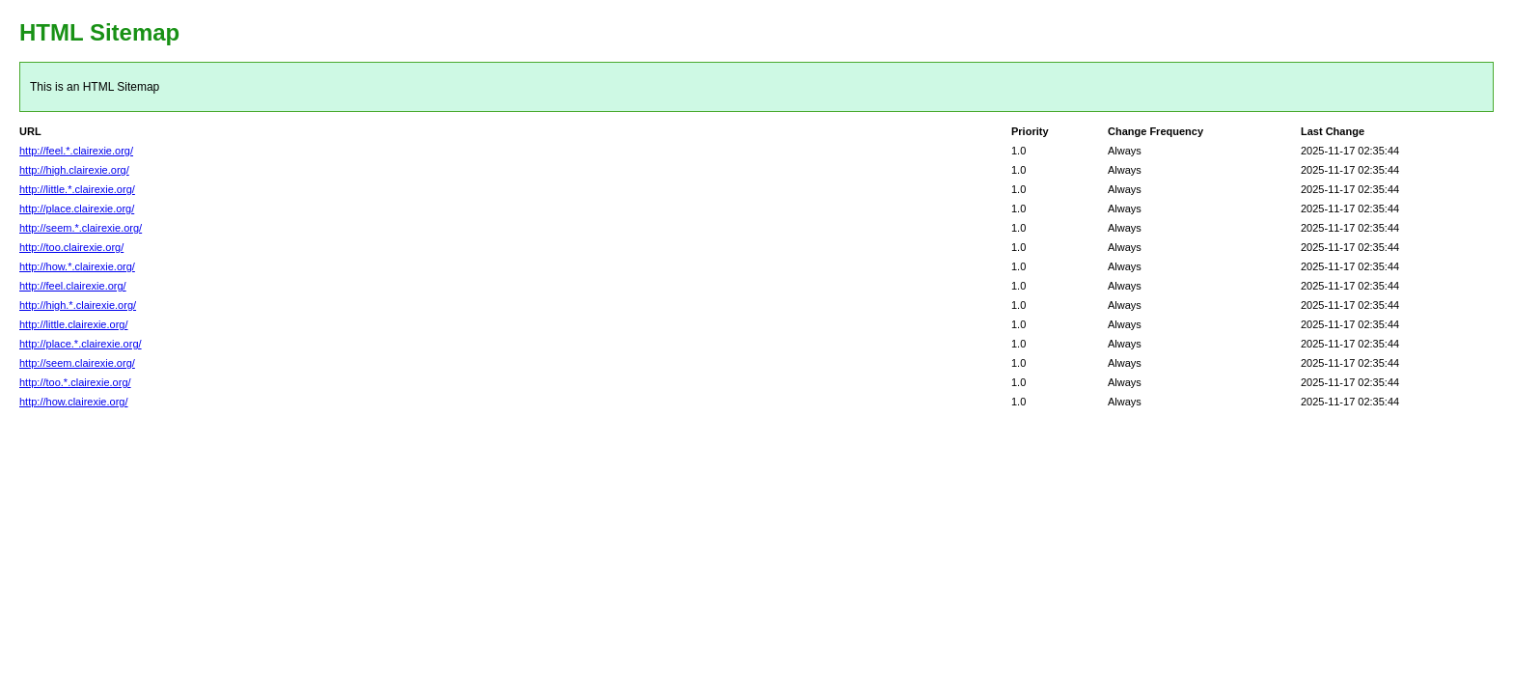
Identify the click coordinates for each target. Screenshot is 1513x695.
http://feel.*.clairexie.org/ (76, 150)
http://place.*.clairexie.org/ (80, 343)
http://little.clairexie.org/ (73, 324)
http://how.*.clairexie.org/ (77, 266)
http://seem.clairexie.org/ (77, 363)
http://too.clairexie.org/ (71, 247)
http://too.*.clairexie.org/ (75, 382)
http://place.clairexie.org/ (76, 208)
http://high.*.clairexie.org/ (77, 305)
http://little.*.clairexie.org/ (77, 189)
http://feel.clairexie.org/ (72, 286)
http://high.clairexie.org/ (74, 170)
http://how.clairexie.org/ (73, 401)
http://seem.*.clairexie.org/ (80, 228)
